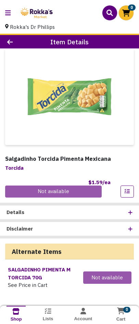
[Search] (109, 13)
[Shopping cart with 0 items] (126, 13)
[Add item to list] (127, 192)
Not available (53, 191)
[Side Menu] (8, 13)
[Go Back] (21, 41)
